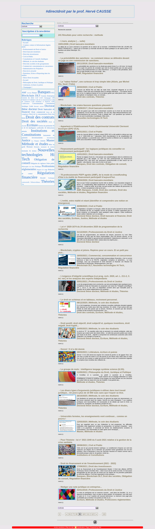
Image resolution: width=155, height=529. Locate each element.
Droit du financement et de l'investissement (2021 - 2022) (88, 463)
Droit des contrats (40, 117)
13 (104, 514)
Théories (48, 181)
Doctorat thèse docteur (88, 216)
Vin (23, 184)
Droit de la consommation (38, 114)
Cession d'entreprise (47, 96)
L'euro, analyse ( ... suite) (73, 41)
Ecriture (32, 125)
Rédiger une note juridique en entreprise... (81, 487)
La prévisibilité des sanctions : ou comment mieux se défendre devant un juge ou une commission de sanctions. (93, 59)
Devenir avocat (39, 106)
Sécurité (42, 178)
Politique (38, 166)
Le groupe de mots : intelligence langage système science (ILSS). (92, 369)
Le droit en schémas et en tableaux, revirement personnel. (89, 300)
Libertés (42, 141)
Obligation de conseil (115, 164)
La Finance (35, 141)
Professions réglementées (118, 500)
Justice (26, 140)
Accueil (25, 43)
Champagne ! (27, 87)
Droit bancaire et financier (38, 110)
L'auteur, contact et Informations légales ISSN (36, 46)
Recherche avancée (64, 30)
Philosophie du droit (28, 166)
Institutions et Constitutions (38, 133)
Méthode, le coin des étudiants (33, 61)
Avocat (29, 93)
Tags (87, 527)
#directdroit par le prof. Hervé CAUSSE (78, 11)
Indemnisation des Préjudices (32, 68)
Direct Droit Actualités (30, 78)
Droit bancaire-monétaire (31, 52)
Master (50, 140)
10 (84, 514)
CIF (53, 98)
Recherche (65, 22)
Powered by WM (95, 527)
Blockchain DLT (31, 95)
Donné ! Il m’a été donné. (73, 349)
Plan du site (69, 527)
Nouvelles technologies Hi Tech (38, 154)
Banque (34, 93)
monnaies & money (29, 151)
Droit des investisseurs (30, 54)
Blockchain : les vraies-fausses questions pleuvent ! (86, 105)
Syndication (81, 527)
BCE (52, 93)
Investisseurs (50, 138)
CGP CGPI (39, 98)
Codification (25, 103)
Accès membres (59, 527)
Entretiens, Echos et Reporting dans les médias (36, 74)
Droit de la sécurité (29, 71)
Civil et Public (27, 56)
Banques (44, 92)
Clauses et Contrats (28, 100)
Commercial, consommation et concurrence (37, 66)
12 (92, 514)
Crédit (31, 106)
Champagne (47, 98)
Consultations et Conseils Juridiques (35, 59)
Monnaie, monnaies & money (44, 147)
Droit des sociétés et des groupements (35, 64)
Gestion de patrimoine (45, 126)
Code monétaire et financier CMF (42, 101)
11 (88, 514)
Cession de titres (28, 98)
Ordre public (50, 163)
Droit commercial (38, 112)
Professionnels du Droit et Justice (34, 49)
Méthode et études (35, 144)
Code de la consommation (43, 100)
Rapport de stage (42, 169)
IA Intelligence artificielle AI (36, 128)
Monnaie (30, 147)
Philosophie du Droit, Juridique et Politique (37, 82)
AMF (24, 92)
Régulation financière (38, 175)
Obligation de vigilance (38, 163)
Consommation (37, 103)
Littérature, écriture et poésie (32, 85)
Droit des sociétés (34, 121)
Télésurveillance (35, 182)
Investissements (37, 138)
